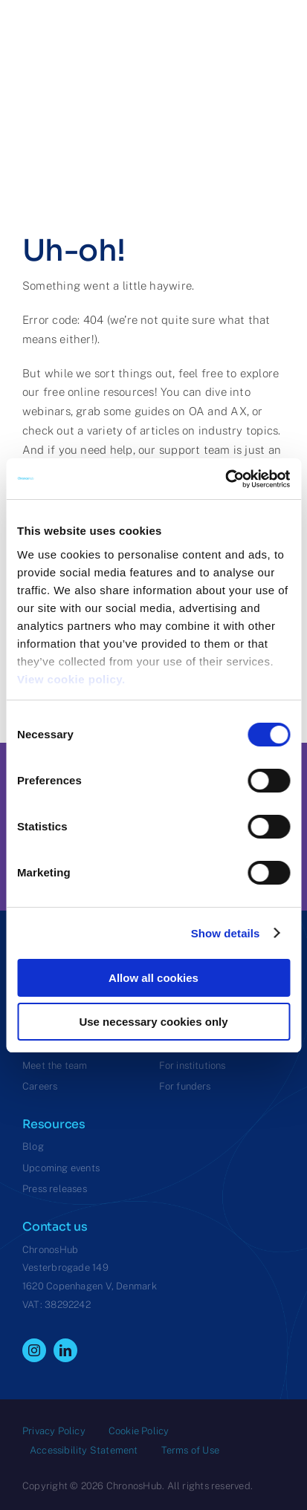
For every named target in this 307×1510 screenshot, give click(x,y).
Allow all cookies (153, 978)
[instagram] (34, 1350)
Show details (225, 933)
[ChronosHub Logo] (59, 59)
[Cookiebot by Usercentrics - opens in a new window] (225, 479)
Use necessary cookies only (153, 1021)
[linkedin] (65, 1350)
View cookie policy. (74, 679)
